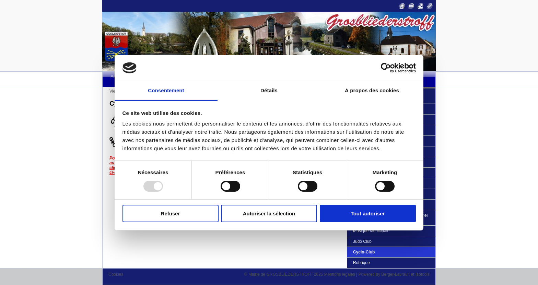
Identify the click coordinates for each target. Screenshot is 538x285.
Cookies (115, 274)
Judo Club (362, 241)
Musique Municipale (371, 230)
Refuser (170, 213)
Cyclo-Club (364, 252)
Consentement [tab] (166, 90)
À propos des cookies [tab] (372, 90)
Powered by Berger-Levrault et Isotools (394, 274)
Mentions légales (339, 274)
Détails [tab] (269, 90)
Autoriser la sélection (269, 213)
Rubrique (361, 262)
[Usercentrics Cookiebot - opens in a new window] (386, 68)
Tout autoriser (368, 213)
